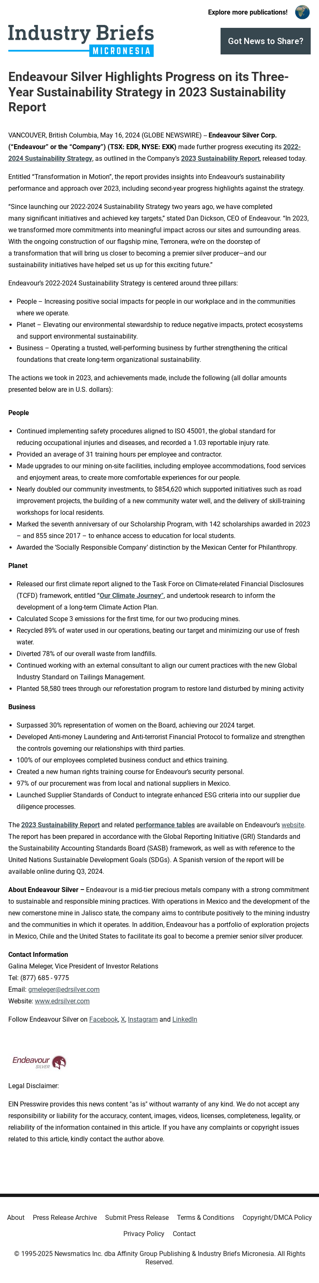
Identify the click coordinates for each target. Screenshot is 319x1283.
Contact (184, 1234)
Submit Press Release (137, 1218)
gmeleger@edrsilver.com (64, 989)
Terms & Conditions (205, 1218)
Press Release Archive (65, 1218)
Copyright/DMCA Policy (277, 1218)
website (293, 825)
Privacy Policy (143, 1234)
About (16, 1218)
